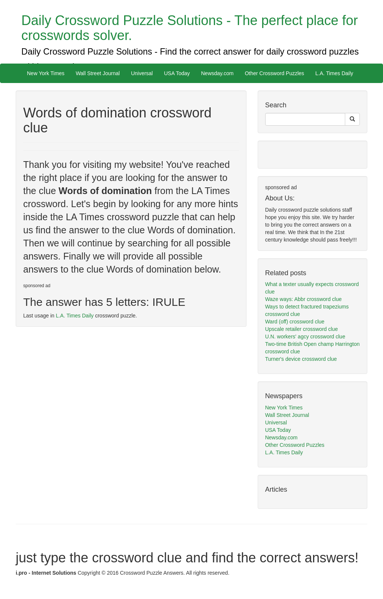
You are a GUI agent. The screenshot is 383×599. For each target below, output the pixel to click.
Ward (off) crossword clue (295, 322)
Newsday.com (217, 73)
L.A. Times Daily (334, 73)
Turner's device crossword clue (301, 359)
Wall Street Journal (98, 73)
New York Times (45, 73)
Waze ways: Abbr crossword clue (303, 299)
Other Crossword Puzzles (274, 73)
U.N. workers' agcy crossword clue (305, 337)
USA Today (177, 73)
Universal (142, 73)
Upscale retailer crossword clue (301, 329)
